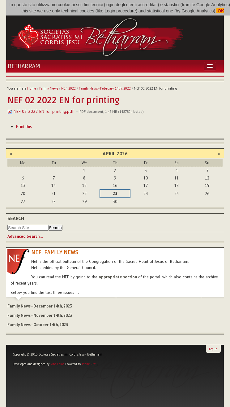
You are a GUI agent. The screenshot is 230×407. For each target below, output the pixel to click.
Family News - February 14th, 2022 (105, 88)
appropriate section (118, 277)
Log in (213, 349)
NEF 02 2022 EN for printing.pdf (41, 111)
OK (220, 10)
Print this (24, 126)
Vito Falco (57, 364)
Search (15, 218)
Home (31, 88)
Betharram (24, 66)
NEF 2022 (68, 88)
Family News (48, 88)
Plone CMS (89, 364)
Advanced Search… (25, 236)
